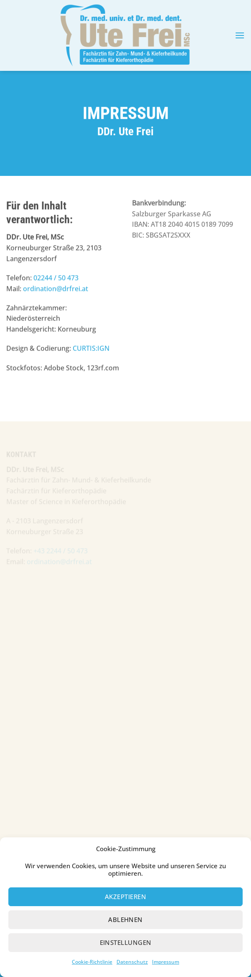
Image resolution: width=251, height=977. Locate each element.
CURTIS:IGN (91, 347)
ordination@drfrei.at (55, 287)
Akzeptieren (125, 911)
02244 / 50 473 (56, 276)
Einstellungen (126, 956)
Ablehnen (125, 933)
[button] (240, 35)
